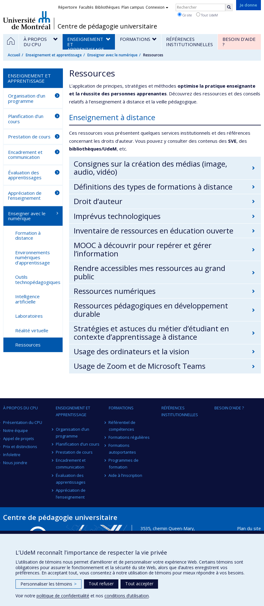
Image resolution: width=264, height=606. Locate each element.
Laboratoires (29, 316)
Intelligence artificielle (27, 299)
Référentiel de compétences (122, 426)
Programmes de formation (124, 463)
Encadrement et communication (25, 154)
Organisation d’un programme (26, 98)
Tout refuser (101, 583)
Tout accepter (139, 583)
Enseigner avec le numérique (112, 55)
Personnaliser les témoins (48, 584)
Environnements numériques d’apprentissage (32, 257)
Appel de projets (18, 438)
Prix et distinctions (20, 446)
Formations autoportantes (122, 449)
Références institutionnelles (179, 411)
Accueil (14, 55)
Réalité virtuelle (31, 330)
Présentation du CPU (22, 422)
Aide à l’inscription (126, 475)
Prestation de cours (29, 136)
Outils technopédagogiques (37, 279)
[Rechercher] (229, 7)
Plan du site (249, 528)
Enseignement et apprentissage (54, 55)
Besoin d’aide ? (229, 408)
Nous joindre (15, 462)
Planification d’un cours (25, 118)
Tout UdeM (207, 14)
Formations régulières (129, 437)
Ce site (185, 14)
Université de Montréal (27, 20)
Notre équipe (15, 430)
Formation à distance (28, 235)
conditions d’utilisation (126, 596)
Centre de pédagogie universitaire (107, 26)
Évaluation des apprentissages (25, 175)
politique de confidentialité (63, 596)
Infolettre (11, 454)
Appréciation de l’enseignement (25, 195)
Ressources (28, 345)
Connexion (157, 7)
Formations (121, 408)
